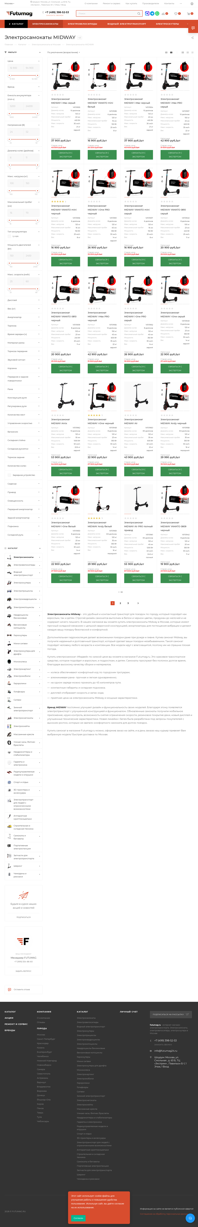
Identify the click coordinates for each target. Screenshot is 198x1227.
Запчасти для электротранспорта (94, 1170)
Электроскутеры (85, 1031)
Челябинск (43, 1056)
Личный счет (129, 1011)
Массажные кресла (87, 1109)
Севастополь (43, 1073)
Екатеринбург (44, 1052)
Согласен (78, 1218)
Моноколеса (83, 1070)
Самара (41, 1069)
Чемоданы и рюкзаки (88, 1179)
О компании (43, 1018)
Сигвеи (80, 1091)
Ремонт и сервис (16, 1024)
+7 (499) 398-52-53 (57, 12)
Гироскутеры (83, 1057)
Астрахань (42, 1078)
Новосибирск (44, 1065)
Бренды (10, 1030)
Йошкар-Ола (44, 1099)
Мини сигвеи (84, 1061)
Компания (44, 1011)
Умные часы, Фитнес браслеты (93, 1113)
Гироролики (83, 1083)
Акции (9, 1018)
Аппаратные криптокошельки (93, 1150)
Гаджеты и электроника (89, 1122)
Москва (41, 1034)
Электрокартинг (85, 1074)
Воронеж (42, 1091)
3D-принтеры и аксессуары (91, 1138)
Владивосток (44, 1086)
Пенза (40, 1108)
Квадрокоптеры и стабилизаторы (94, 1117)
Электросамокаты (86, 1018)
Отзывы (41, 1022)
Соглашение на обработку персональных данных (164, 1214)
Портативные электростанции (93, 1166)
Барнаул (41, 1082)
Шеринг (81, 1174)
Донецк (41, 1095)
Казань (40, 1047)
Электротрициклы (86, 1035)
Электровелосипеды (87, 1022)
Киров (40, 1104)
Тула (39, 1117)
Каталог (10, 1011)
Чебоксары (43, 1121)
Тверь (40, 1112)
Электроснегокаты (86, 1100)
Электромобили (85, 1078)
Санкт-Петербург (46, 1039)
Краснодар (43, 1043)
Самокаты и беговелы (88, 1161)
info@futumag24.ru (165, 1050)
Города (42, 1028)
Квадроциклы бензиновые (91, 1048)
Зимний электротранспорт (91, 1096)
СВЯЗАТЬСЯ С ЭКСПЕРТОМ (66, 155)
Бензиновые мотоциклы (89, 1052)
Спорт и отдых (84, 1133)
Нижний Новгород (47, 1060)
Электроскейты (85, 1104)
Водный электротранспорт (91, 1026)
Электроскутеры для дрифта (91, 1065)
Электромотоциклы (87, 1044)
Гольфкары (82, 1087)
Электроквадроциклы (88, 1039)
